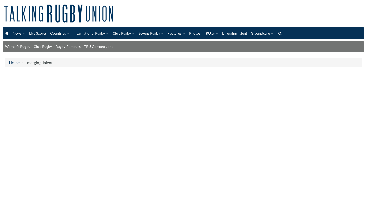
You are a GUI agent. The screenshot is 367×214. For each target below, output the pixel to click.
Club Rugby (122, 33)
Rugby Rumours (68, 47)
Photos (194, 33)
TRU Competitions (98, 47)
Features (174, 33)
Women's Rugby (17, 47)
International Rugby (89, 33)
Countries (58, 33)
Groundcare (260, 33)
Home (14, 62)
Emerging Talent (234, 33)
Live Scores (38, 33)
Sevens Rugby (149, 33)
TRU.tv (209, 33)
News (16, 33)
